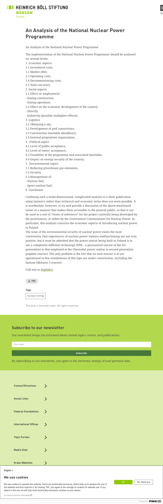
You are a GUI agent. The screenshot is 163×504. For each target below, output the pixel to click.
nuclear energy (35, 296)
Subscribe (81, 353)
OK (123, 482)
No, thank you (143, 482)
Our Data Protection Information (17, 495)
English (46, 269)
